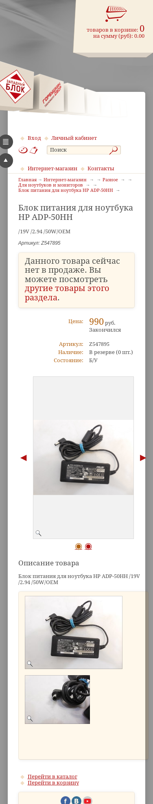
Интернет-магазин (52, 168)
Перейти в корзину (53, 783)
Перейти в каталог (52, 777)
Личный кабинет (74, 138)
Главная (27, 180)
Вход (34, 138)
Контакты (100, 168)
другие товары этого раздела (67, 293)
